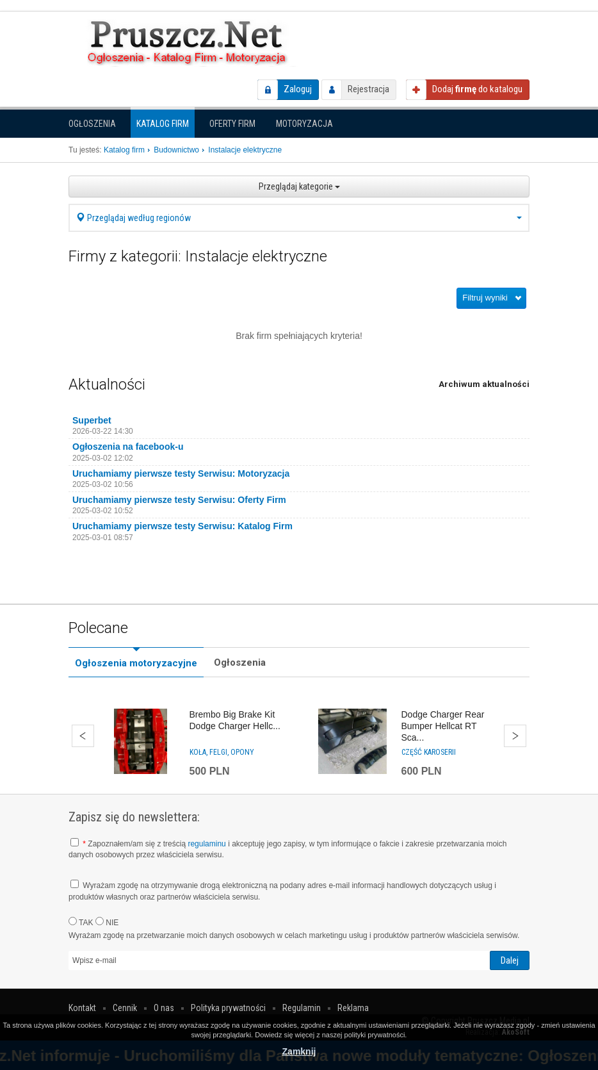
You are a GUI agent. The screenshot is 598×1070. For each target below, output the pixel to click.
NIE (106, 922)
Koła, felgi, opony (222, 752)
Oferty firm (232, 124)
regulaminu (206, 843)
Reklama (353, 1008)
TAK (81, 922)
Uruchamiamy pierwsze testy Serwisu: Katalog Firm (182, 526)
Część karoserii (428, 752)
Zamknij (299, 1051)
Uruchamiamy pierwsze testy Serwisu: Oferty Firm (179, 500)
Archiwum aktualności (484, 384)
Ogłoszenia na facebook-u (127, 446)
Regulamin (301, 1008)
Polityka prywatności (228, 1008)
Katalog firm (162, 124)
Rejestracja (368, 89)
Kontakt (82, 1008)
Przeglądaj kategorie (299, 186)
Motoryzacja (304, 124)
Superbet (91, 420)
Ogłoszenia (92, 124)
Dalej (515, 736)
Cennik (125, 1008)
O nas (164, 1008)
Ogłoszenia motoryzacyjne (136, 663)
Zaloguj (298, 89)
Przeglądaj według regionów (299, 218)
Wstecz (83, 736)
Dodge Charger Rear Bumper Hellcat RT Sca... (443, 726)
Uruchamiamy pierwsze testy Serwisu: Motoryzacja (180, 473)
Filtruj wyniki (485, 297)
